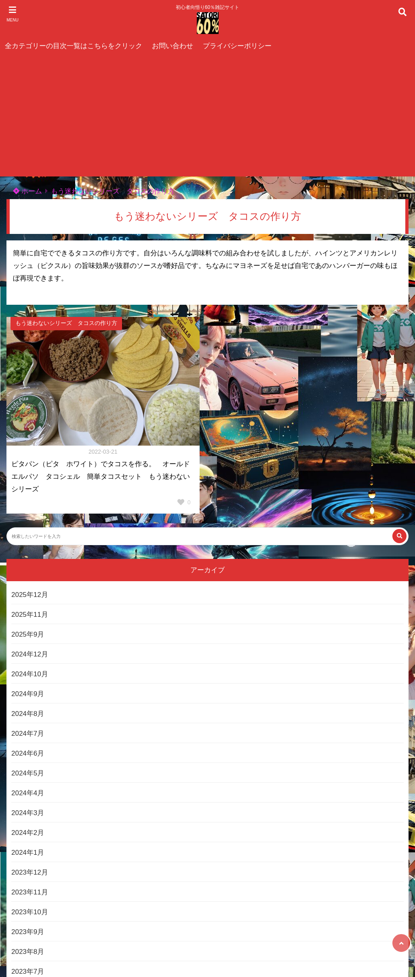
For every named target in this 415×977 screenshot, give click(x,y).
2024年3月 (27, 813)
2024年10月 (29, 674)
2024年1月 (27, 852)
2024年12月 (29, 654)
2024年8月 (27, 714)
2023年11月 (29, 892)
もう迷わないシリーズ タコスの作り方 (113, 191)
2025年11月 (29, 614)
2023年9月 (27, 932)
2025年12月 (29, 595)
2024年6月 (27, 753)
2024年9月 (27, 694)
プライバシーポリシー (237, 46)
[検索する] (399, 536)
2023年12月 (29, 872)
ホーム (27, 191)
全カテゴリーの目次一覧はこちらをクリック (73, 46)
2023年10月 (29, 912)
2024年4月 (27, 793)
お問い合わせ (172, 46)
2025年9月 (27, 634)
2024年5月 (27, 773)
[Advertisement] (207, 115)
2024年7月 (27, 733)
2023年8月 (27, 952)
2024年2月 (27, 833)
